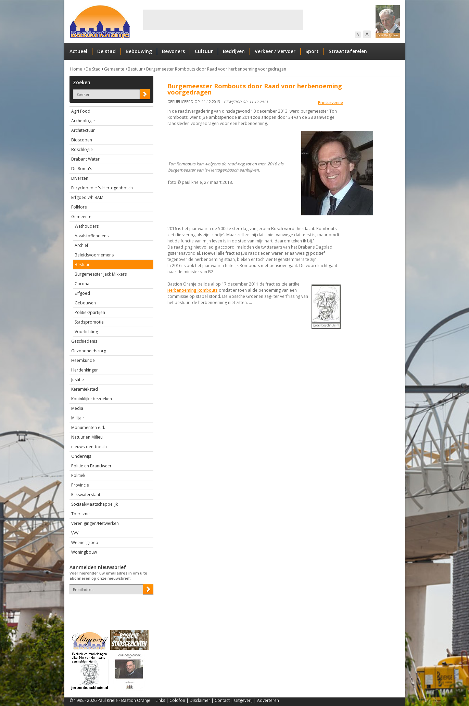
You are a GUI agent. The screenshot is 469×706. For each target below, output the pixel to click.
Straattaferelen (348, 51)
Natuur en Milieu (87, 437)
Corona (82, 284)
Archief (81, 245)
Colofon (177, 700)
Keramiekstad (84, 389)
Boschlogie (82, 149)
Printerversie (330, 102)
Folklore (79, 207)
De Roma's (81, 169)
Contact (222, 700)
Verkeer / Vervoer (275, 51)
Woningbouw (84, 552)
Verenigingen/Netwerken (95, 523)
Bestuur (135, 69)
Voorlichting (86, 332)
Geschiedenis (84, 341)
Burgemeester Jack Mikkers (101, 274)
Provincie (80, 485)
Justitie (77, 379)
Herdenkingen (85, 370)
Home (76, 69)
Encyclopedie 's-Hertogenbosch (102, 188)
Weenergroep (84, 542)
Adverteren (268, 700)
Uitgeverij (243, 700)
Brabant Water (85, 159)
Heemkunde (83, 360)
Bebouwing (139, 51)
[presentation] (109, 606)
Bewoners (173, 51)
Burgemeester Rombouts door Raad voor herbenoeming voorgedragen (216, 69)
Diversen (79, 178)
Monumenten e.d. (88, 427)
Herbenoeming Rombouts (192, 290)
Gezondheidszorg (88, 351)
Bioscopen (81, 140)
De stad (106, 51)
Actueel (78, 51)
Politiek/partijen (90, 312)
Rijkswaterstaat (85, 494)
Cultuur (204, 51)
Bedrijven (234, 51)
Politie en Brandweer (91, 466)
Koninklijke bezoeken (91, 399)
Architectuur (83, 130)
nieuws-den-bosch (89, 447)
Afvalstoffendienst (92, 236)
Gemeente (114, 69)
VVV (74, 533)
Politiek (78, 475)
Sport (312, 51)
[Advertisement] (223, 20)
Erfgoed (82, 293)
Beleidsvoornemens (94, 255)
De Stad (93, 69)
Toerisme (80, 514)
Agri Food (80, 111)
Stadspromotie (89, 322)
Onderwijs (81, 456)
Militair (77, 418)
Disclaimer (200, 700)
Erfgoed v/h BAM (87, 197)
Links (160, 700)
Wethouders (87, 226)
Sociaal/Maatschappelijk (94, 504)
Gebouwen (85, 303)
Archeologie (83, 121)
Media (77, 408)
